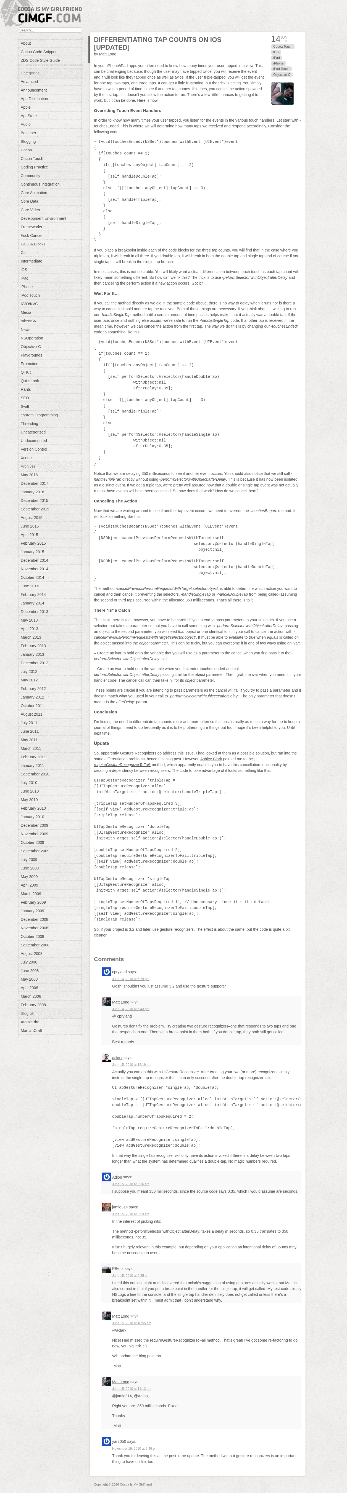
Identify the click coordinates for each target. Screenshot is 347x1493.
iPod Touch (30, 295)
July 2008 (29, 962)
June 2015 (30, 526)
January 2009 (32, 911)
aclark (117, 1058)
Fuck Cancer (32, 235)
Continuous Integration (40, 184)
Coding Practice (34, 167)
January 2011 (32, 765)
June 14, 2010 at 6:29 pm (130, 979)
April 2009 (29, 885)
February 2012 (33, 688)
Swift (25, 406)
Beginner (28, 133)
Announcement (34, 90)
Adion (117, 1177)
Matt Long (120, 1002)
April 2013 (29, 629)
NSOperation (32, 338)
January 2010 (32, 817)
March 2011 (31, 748)
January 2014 (32, 603)
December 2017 (34, 483)
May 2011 (29, 740)
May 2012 (29, 680)
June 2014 (30, 586)
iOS (24, 269)
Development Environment (43, 218)
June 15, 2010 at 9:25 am (130, 1276)
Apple (26, 107)
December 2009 (34, 825)
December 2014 (34, 560)
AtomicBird (30, 1022)
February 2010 (33, 808)
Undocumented (34, 440)
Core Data (29, 201)
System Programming (39, 415)
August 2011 (32, 714)
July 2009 (29, 859)
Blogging (28, 141)
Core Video (30, 210)
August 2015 (32, 517)
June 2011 (30, 731)
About (26, 43)
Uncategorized (33, 432)
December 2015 (34, 500)
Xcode (26, 458)
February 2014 (33, 594)
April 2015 (29, 535)
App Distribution (34, 99)
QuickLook (30, 381)
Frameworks (31, 227)
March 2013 (31, 637)
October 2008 (32, 936)
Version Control (34, 449)
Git (23, 252)
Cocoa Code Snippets (39, 52)
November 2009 (34, 834)
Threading (29, 423)
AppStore (29, 116)
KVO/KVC (29, 304)
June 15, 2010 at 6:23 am (130, 1214)
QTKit (26, 372)
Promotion (29, 364)
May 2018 (29, 475)
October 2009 (32, 842)
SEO (25, 398)
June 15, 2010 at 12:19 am (131, 1065)
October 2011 (32, 705)
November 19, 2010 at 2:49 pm (134, 1449)
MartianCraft (31, 1030)
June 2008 (30, 970)
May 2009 (29, 876)
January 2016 (32, 492)
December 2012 (34, 663)
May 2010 (29, 800)
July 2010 (29, 782)
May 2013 (29, 620)
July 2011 (29, 723)
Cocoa (26, 150)
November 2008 (34, 928)
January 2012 (32, 697)
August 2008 (32, 953)
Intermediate (31, 261)
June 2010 (30, 791)
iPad (24, 278)
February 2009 (33, 902)
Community (30, 175)
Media (26, 312)
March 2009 (31, 894)
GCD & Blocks (33, 244)
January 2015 (32, 552)
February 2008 (33, 1005)
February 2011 (33, 757)
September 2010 (35, 774)
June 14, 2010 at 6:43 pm (130, 1009)
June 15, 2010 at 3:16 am (130, 1184)
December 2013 (34, 611)
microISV (28, 321)
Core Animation (34, 193)
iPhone (27, 287)
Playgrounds (31, 355)
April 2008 (29, 988)
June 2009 (30, 868)
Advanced (29, 81)
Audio (26, 124)
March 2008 (31, 996)
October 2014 (32, 577)
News (25, 329)
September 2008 (35, 945)
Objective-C (31, 346)
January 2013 (32, 654)
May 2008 (29, 979)
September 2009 (35, 851)
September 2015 (35, 509)
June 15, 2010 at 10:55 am (131, 1323)
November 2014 (34, 569)
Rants (26, 389)
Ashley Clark (211, 759)
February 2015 (33, 543)
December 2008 (34, 919)
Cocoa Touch (32, 158)
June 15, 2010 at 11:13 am (131, 1389)
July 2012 (29, 671)
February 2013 (33, 646)
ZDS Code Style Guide (40, 60)
